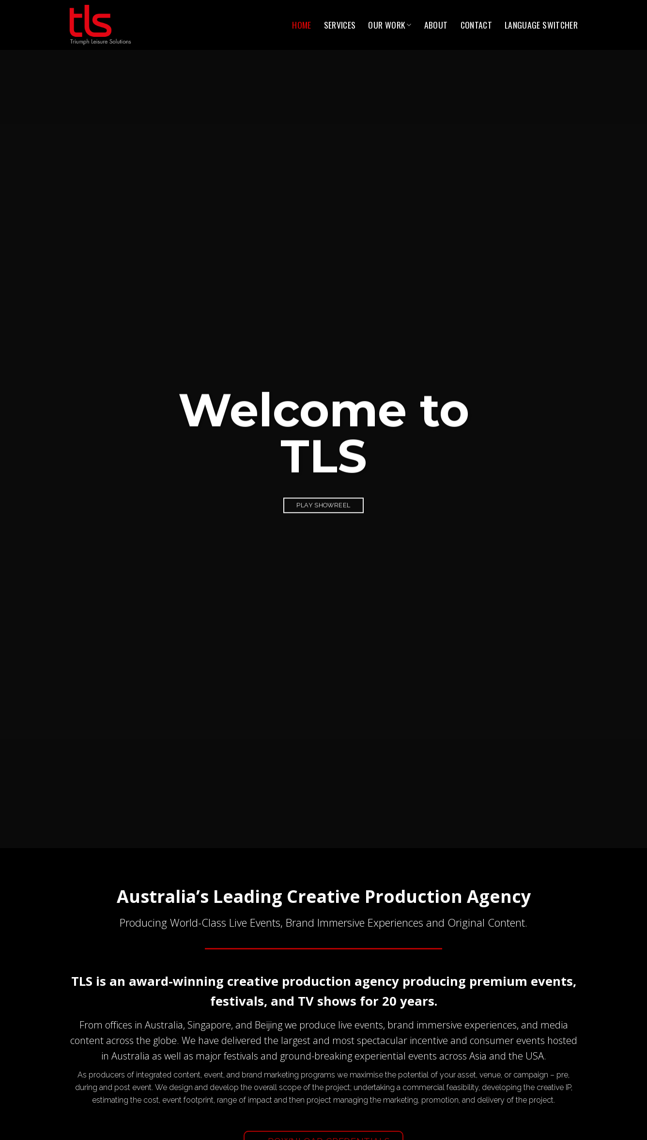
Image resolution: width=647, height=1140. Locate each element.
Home (301, 24)
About (436, 24)
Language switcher (541, 24)
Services (340, 24)
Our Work (389, 24)
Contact (476, 24)
